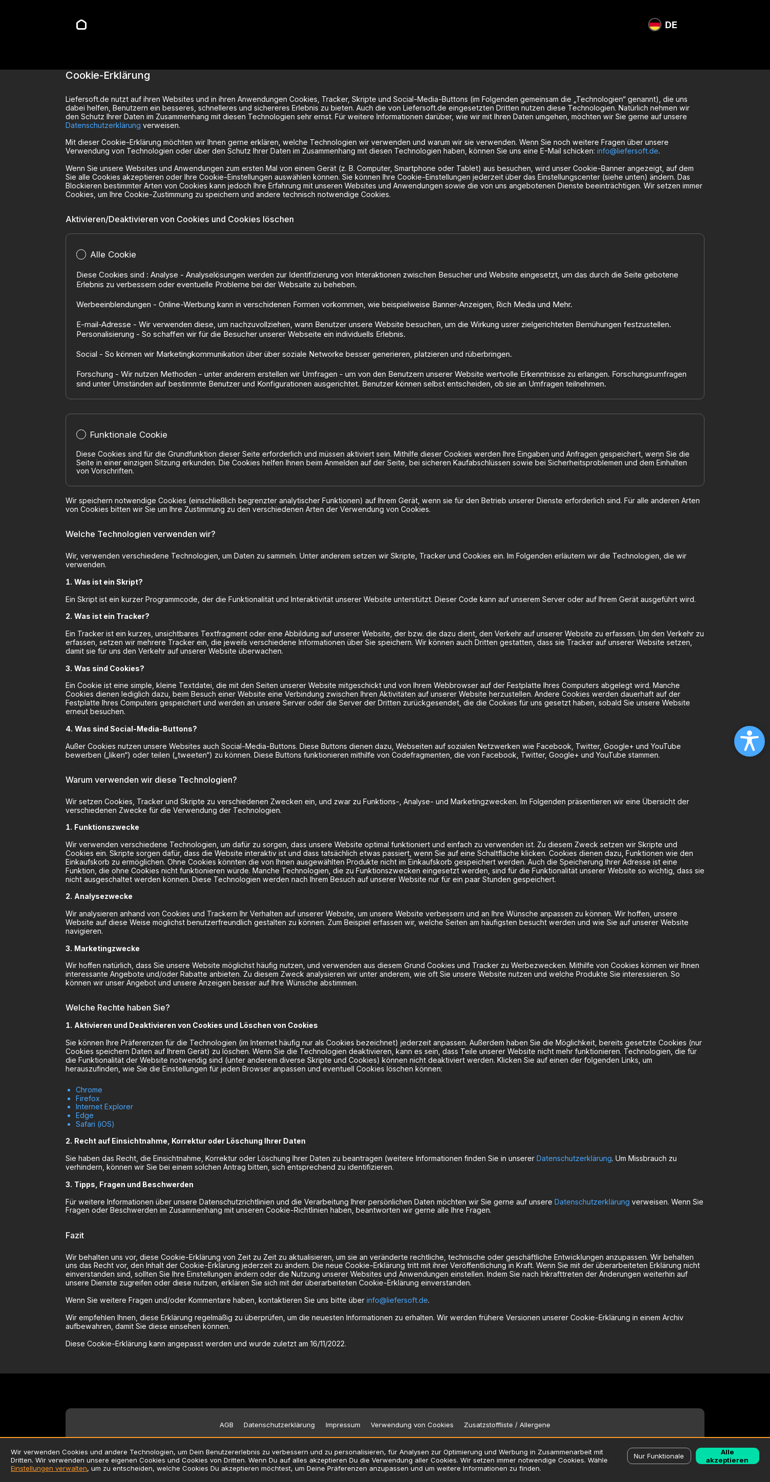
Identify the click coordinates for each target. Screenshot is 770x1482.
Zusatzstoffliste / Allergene (507, 1425)
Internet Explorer (104, 1106)
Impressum (343, 1425)
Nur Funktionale (659, 1456)
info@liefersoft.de (627, 150)
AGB (226, 1425)
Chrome (89, 1089)
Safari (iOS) (95, 1124)
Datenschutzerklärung (103, 125)
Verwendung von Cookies (412, 1425)
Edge (85, 1115)
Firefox (88, 1098)
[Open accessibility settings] (749, 741)
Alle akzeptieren (727, 1456)
